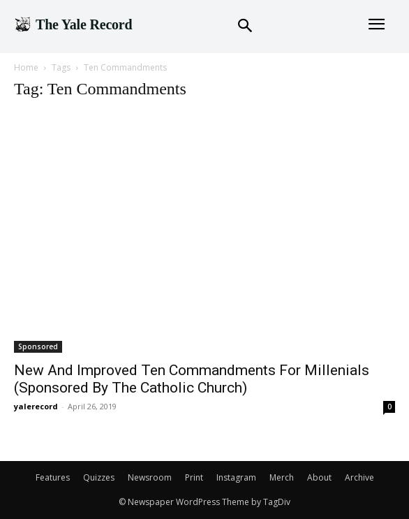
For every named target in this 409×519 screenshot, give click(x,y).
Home (26, 67)
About (319, 477)
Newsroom (150, 477)
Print (194, 477)
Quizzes (98, 477)
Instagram (236, 477)
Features (53, 477)
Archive (359, 477)
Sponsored (38, 346)
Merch (281, 477)
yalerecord (36, 406)
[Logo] (73, 24)
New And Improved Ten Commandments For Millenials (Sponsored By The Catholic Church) (191, 379)
